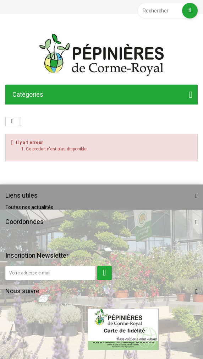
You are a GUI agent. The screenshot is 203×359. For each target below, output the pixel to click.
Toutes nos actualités (29, 207)
